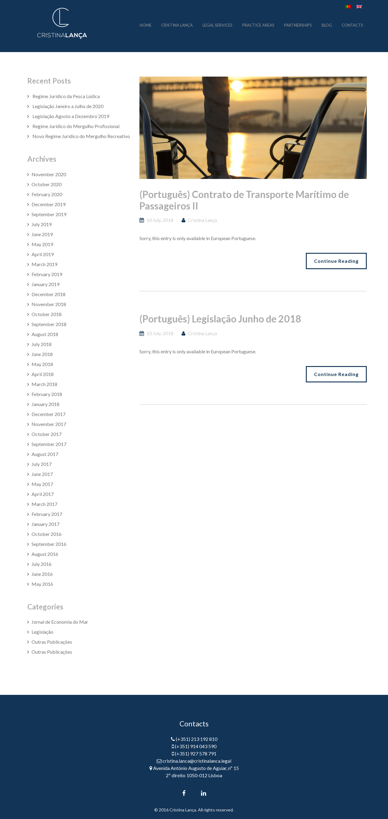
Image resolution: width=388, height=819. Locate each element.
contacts (352, 24)
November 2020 (49, 174)
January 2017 (45, 524)
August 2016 (45, 554)
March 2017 (44, 504)
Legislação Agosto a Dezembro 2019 (70, 116)
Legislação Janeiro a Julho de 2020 (67, 106)
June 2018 (42, 354)
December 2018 (48, 294)
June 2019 (42, 234)
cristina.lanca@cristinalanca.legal (196, 761)
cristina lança (177, 24)
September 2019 (49, 214)
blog (327, 24)
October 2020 (47, 184)
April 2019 (43, 254)
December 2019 (48, 204)
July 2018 (42, 344)
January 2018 (45, 404)
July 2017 (42, 464)
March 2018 (44, 384)
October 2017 (47, 434)
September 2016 (49, 544)
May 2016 (42, 584)
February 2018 (47, 394)
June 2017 (42, 474)
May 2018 (42, 364)
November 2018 (49, 304)
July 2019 (42, 224)
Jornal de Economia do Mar (60, 622)
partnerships (298, 24)
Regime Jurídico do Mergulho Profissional (75, 126)
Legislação (42, 632)
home (146, 24)
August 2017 (45, 454)
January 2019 (45, 284)
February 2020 (47, 194)
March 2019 (44, 264)
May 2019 (42, 244)
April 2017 (43, 494)
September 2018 (49, 324)
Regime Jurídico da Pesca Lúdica (66, 96)
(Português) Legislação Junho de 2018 (220, 319)
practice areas (258, 24)
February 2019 (47, 274)
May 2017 (42, 484)
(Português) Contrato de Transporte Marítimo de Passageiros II (244, 200)
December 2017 (48, 414)
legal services (217, 24)
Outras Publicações (52, 642)
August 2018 (45, 334)
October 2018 (47, 314)
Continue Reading (336, 261)
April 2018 (43, 374)
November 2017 (49, 424)
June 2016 (42, 574)
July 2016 (42, 564)
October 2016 (47, 534)
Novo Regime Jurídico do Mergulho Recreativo (81, 136)
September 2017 (49, 444)
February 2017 (47, 514)
